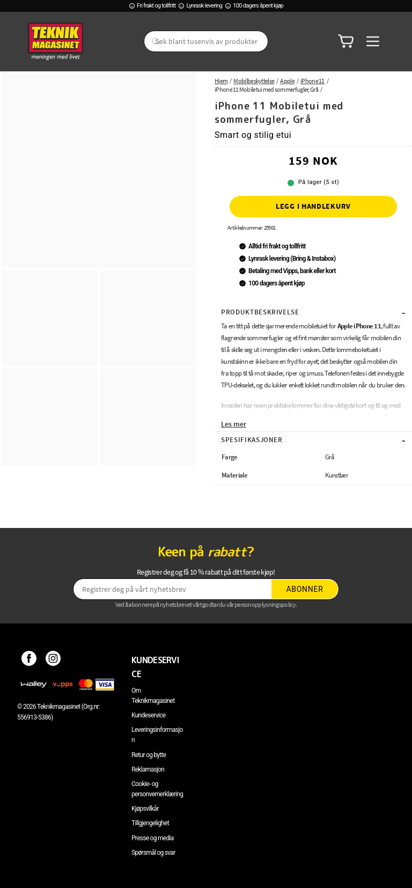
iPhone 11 (312, 81)
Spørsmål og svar (153, 852)
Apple (287, 81)
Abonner (304, 589)
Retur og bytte (148, 755)
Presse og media (152, 838)
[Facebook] (29, 660)
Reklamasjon (147, 769)
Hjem (221, 81)
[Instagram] (53, 660)
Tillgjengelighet (150, 823)
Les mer (233, 424)
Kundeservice (148, 715)
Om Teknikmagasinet (153, 695)
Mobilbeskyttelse (253, 81)
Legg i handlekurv (313, 206)
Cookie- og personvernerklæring (157, 789)
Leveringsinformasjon (157, 735)
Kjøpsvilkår (145, 808)
